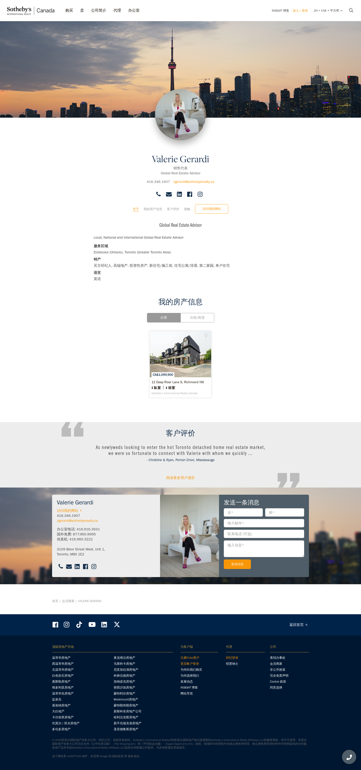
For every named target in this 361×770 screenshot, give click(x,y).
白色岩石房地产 (63, 676)
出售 (164, 314)
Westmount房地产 (126, 699)
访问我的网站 (211, 204)
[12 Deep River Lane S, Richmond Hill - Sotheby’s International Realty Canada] (180, 368)
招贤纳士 (232, 664)
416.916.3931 (88, 537)
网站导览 (186, 693)
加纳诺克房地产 (124, 682)
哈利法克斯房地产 (126, 717)
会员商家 (68, 605)
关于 (136, 205)
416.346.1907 (158, 178)
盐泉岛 (56, 699)
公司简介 (98, 10)
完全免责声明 (279, 676)
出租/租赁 (197, 314)
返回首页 (299, 625)
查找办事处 (277, 658)
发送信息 (237, 572)
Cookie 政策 (278, 682)
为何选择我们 (189, 676)
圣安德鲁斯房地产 (126, 729)
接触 (187, 205)
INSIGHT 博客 (280, 10)
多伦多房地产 (61, 729)
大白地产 (58, 711)
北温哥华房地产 (63, 670)
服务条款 (133, 756)
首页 (55, 605)
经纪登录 (232, 658)
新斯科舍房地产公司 (127, 711)
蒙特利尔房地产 (124, 693)
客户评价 (173, 205)
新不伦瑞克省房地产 (127, 723)
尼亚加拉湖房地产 (126, 670)
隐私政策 (118, 756)
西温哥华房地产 (63, 664)
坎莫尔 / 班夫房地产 (66, 723)
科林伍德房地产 (124, 676)
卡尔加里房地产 (63, 717)
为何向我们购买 (191, 670)
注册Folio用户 (189, 658)
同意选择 (276, 687)
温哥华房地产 (61, 658)
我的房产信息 (153, 205)
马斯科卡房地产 (124, 664)
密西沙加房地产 (124, 687)
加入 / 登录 (300, 10)
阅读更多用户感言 (180, 486)
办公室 (134, 10)
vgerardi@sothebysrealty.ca (193, 178)
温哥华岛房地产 (63, 693)
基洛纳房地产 (61, 705)
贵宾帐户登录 (189, 664)
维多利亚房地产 (63, 687)
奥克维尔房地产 (124, 658)
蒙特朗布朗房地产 (126, 705)
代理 (117, 10)
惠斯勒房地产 (61, 682)
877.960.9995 (84, 542)
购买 (69, 10)
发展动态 (186, 682)
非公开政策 (277, 670)
